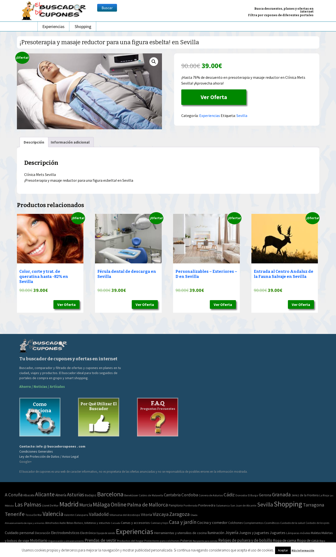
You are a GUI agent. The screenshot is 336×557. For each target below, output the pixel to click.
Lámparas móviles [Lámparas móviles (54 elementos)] (298, 533)
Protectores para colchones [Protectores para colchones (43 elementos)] (162, 541)
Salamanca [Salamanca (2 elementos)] (223, 505)
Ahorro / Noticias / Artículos (42, 386)
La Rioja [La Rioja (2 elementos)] (324, 495)
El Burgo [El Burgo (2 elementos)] (253, 495)
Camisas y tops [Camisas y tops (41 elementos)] (159, 523)
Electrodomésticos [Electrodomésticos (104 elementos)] (65, 532)
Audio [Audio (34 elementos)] (62, 523)
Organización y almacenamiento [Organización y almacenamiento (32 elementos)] (66, 541)
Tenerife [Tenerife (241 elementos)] (15, 514)
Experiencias (53, 26)
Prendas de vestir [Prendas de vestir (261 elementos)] (100, 540)
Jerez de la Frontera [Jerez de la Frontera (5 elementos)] (305, 495)
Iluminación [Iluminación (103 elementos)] (215, 532)
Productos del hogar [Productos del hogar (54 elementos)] (130, 541)
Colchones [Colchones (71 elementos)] (235, 523)
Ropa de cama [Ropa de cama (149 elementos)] (284, 540)
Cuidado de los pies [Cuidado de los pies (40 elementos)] (317, 523)
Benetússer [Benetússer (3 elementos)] (131, 495)
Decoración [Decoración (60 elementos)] (42, 533)
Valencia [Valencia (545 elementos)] (53, 514)
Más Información (303, 550)
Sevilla (241, 115)
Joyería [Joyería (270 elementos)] (231, 532)
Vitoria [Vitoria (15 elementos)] (146, 514)
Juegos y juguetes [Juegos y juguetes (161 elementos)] (254, 532)
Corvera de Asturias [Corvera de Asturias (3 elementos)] (211, 495)
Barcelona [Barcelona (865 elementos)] (110, 494)
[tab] (34, 142)
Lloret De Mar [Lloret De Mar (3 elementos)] (50, 505)
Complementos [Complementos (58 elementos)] (253, 523)
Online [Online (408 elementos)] (118, 504)
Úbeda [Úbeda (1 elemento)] (193, 515)
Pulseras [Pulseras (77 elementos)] (186, 540)
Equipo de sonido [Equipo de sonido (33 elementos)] (105, 533)
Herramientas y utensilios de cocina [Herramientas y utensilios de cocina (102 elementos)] (180, 532)
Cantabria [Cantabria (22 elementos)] (172, 495)
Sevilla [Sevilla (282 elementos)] (265, 504)
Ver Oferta (214, 97)
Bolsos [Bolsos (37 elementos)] (69, 523)
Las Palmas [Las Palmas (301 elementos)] (28, 504)
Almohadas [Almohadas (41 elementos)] (52, 523)
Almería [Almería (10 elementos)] (60, 495)
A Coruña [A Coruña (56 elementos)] (13, 495)
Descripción (34, 142)
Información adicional (70, 142)
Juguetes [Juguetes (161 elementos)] (277, 532)
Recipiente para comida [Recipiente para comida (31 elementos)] (205, 541)
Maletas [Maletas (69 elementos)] (316, 533)
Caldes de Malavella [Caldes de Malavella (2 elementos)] (151, 495)
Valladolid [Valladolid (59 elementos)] (99, 514)
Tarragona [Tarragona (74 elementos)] (313, 505)
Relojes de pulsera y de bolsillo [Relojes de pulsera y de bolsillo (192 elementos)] (245, 540)
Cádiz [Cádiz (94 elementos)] (229, 495)
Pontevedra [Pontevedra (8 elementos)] (206, 505)
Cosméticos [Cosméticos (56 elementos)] (271, 523)
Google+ (25, 461)
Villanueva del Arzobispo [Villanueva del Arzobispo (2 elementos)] (125, 515)
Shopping (83, 26)
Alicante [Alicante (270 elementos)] (45, 494)
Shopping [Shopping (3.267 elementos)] (288, 503)
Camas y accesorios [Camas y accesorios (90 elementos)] (135, 523)
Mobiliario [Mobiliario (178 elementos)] (38, 540)
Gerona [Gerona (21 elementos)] (265, 495)
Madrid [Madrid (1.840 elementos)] (69, 504)
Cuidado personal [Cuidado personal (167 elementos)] (19, 532)
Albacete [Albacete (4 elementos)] (28, 495)
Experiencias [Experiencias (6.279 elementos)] (134, 531)
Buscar (107, 7)
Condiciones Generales (36, 451)
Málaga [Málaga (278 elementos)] (101, 504)
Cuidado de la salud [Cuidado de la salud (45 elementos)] (292, 523)
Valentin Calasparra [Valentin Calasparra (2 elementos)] (76, 515)
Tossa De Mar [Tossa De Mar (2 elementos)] (33, 515)
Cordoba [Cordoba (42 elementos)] (189, 495)
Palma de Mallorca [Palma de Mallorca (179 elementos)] (147, 504)
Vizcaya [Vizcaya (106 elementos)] (160, 514)
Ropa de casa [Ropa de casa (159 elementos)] (308, 540)
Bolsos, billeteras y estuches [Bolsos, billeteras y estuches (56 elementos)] (92, 523)
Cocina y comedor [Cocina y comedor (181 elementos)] (212, 522)
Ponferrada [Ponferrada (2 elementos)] (190, 505)
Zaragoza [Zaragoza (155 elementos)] (179, 514)
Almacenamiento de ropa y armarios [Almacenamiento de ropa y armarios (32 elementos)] (24, 523)
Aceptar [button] (283, 550)
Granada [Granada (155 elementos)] (281, 494)
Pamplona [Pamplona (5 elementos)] (176, 505)
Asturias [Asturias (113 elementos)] (75, 494)
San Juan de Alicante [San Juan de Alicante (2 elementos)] (243, 505)
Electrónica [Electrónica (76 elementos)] (88, 533)
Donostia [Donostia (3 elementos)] (241, 495)
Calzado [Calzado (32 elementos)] (115, 523)
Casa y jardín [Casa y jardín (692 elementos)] (183, 522)
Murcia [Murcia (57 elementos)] (85, 505)
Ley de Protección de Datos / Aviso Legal (49, 456)
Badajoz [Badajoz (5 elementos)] (90, 495)
